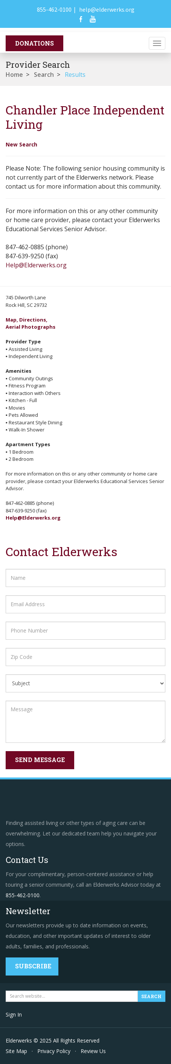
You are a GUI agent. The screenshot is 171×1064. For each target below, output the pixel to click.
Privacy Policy (53, 1051)
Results (75, 74)
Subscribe (33, 966)
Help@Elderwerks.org (36, 265)
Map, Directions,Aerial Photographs (30, 323)
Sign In (14, 1014)
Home (14, 74)
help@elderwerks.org (106, 9)
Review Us (93, 1051)
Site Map (16, 1051)
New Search (21, 144)
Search (44, 74)
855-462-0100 (54, 9)
